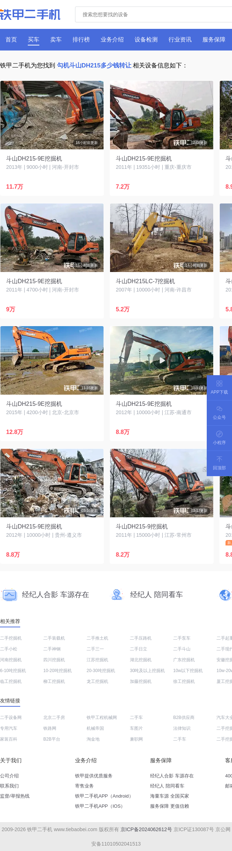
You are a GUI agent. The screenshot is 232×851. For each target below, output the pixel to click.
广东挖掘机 (184, 659)
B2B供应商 (183, 717)
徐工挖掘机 (184, 681)
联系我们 (9, 786)
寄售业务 (84, 786)
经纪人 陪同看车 (167, 786)
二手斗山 (182, 649)
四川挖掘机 (54, 659)
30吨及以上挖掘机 (147, 670)
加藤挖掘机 (141, 681)
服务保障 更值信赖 (169, 806)
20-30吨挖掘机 (101, 670)
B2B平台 (51, 739)
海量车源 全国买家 (169, 796)
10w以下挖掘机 (188, 670)
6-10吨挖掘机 (13, 670)
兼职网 (136, 739)
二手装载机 (54, 638)
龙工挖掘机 (97, 681)
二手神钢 (52, 649)
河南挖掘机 (11, 659)
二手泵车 (182, 638)
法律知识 (182, 728)
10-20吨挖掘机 (57, 670)
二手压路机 (141, 638)
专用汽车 (8, 728)
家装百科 (8, 739)
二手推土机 (97, 638)
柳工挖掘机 (54, 681)
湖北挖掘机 (141, 659)
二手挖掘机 (11, 638)
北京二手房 (54, 717)
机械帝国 (95, 728)
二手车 (136, 717)
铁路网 (49, 728)
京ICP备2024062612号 (146, 829)
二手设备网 (11, 717)
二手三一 (95, 649)
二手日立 (138, 649)
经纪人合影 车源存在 (172, 775)
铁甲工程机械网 (102, 717)
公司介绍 (9, 775)
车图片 (136, 728)
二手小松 (8, 649)
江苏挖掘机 (97, 659)
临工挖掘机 (11, 681)
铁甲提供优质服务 (94, 775)
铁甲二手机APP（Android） (104, 796)
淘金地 (93, 739)
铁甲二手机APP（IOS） (100, 806)
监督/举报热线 (15, 796)
